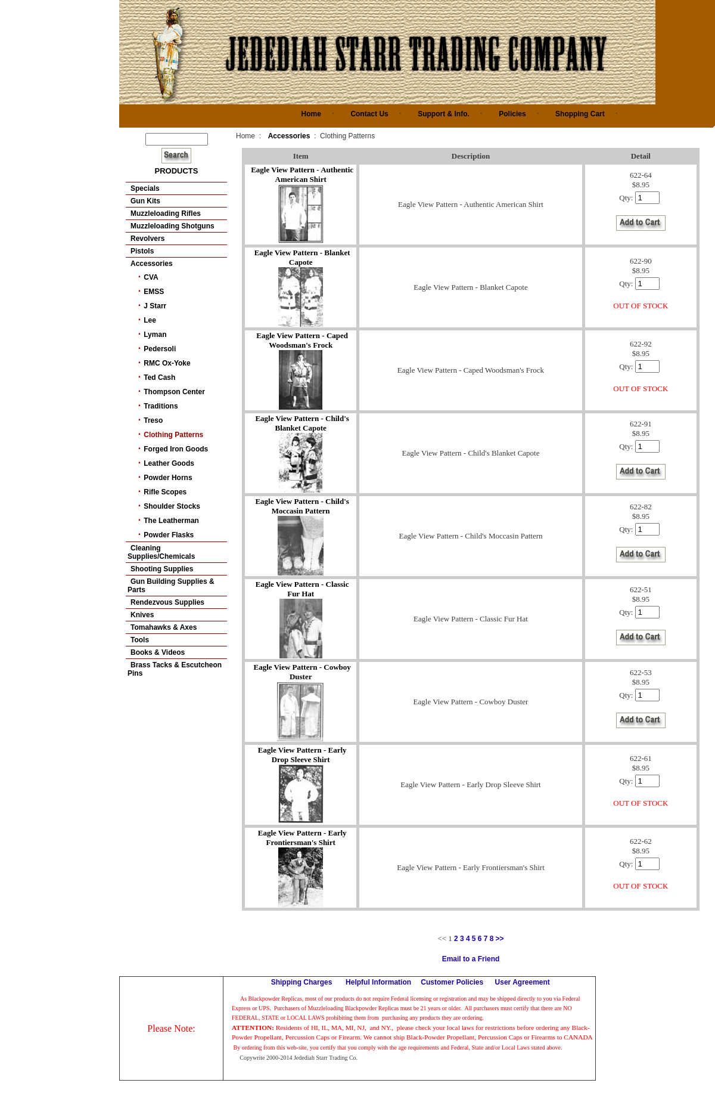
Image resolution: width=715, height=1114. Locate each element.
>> (500, 938)
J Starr (155, 306)
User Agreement (522, 982)
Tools (139, 640)
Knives (142, 615)
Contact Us (369, 114)
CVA (151, 277)
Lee (150, 320)
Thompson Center (174, 392)
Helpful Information (378, 982)
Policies (512, 114)
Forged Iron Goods (176, 449)
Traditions (161, 406)
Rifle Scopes (165, 492)
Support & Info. (444, 114)
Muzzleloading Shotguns (172, 226)
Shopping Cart (580, 114)
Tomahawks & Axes (163, 627)
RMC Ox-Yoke (167, 363)
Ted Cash (159, 377)
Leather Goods (169, 463)
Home (311, 114)
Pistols (142, 251)
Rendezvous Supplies (167, 602)
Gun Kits (145, 201)
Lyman (155, 334)
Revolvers (147, 238)
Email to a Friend (471, 959)
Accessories (151, 263)
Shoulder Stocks (172, 506)
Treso (153, 420)
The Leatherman (171, 520)
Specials (145, 188)
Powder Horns (168, 478)
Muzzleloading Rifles (165, 213)
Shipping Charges (301, 982)
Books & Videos (157, 652)
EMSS (154, 291)
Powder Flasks (169, 535)
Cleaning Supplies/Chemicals (161, 552)
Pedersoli (160, 349)
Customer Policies (452, 982)
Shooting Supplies (161, 569)
